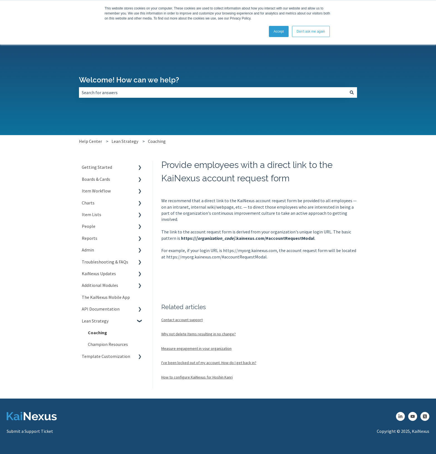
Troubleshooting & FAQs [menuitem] (105, 262)
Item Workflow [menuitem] (96, 191)
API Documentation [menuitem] (101, 309)
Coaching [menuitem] (97, 332)
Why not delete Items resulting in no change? (198, 333)
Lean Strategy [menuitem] (95, 321)
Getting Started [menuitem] (97, 167)
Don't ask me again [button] (311, 31)
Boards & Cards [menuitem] (96, 179)
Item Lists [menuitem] (91, 214)
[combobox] (212, 92)
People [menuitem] (88, 226)
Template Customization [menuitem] (106, 356)
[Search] (351, 92)
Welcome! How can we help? (129, 80)
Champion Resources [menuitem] (108, 344)
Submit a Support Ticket (30, 431)
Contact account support (182, 319)
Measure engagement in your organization (196, 348)
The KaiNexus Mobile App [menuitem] (106, 297)
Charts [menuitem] (88, 203)
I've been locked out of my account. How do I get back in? (208, 362)
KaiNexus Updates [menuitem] (99, 273)
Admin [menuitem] (88, 250)
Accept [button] (279, 31)
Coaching (157, 141)
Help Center (90, 141)
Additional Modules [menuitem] (100, 285)
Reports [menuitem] (89, 238)
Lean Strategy (125, 141)
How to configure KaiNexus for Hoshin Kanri (197, 377)
